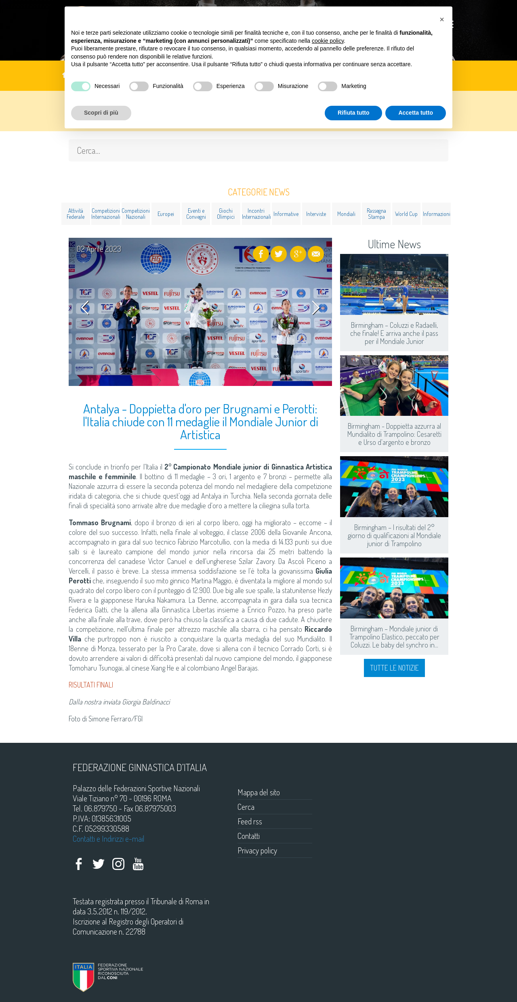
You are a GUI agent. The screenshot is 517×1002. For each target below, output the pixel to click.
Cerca (245, 806)
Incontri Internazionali (256, 214)
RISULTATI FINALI (91, 684)
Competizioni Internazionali (105, 214)
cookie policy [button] (328, 41)
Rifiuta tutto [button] (354, 112)
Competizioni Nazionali (136, 214)
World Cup (406, 214)
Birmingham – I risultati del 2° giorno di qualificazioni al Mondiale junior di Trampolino (394, 535)
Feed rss (249, 821)
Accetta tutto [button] (415, 112)
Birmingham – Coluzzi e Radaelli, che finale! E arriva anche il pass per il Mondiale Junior (394, 333)
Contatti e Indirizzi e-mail (109, 838)
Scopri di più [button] (101, 112)
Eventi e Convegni (196, 214)
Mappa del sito (258, 792)
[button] (441, 19)
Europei (166, 214)
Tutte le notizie (394, 667)
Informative (285, 214)
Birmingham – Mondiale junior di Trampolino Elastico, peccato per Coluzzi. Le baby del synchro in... (394, 636)
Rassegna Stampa (376, 214)
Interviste (316, 214)
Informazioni (436, 214)
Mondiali (346, 214)
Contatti (248, 835)
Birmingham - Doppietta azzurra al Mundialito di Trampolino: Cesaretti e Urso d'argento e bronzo (394, 433)
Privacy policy (257, 850)
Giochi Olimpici (226, 214)
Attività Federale (75, 214)
